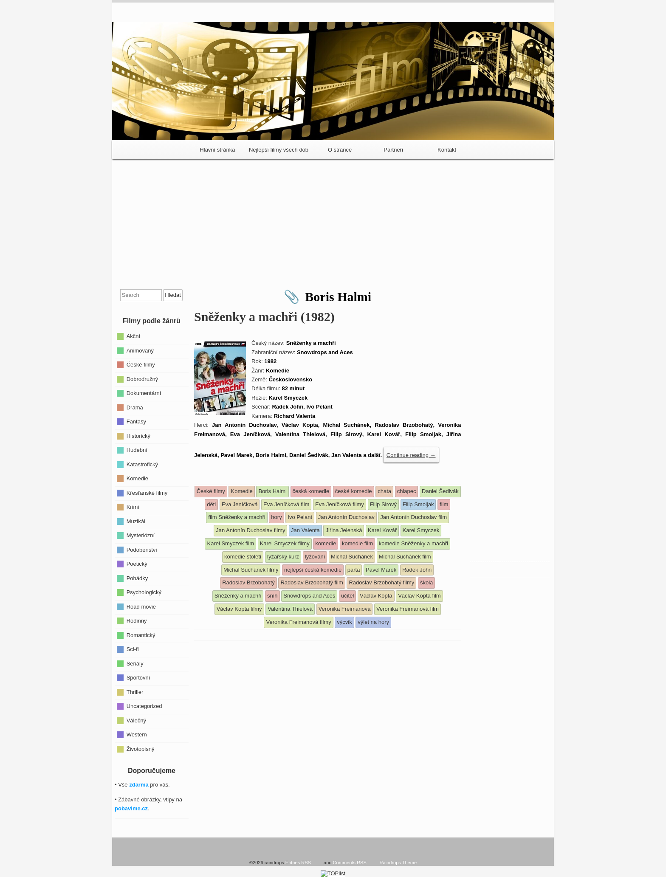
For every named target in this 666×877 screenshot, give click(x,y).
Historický (138, 435)
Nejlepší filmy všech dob (278, 150)
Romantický (141, 635)
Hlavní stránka (217, 150)
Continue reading (411, 455)
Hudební (137, 450)
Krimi (133, 507)
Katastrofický (142, 464)
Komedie (137, 478)
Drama (135, 407)
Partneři (393, 150)
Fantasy (136, 421)
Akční (134, 336)
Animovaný (140, 350)
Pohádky (137, 578)
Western (137, 734)
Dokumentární (144, 393)
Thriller (135, 691)
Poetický (137, 564)
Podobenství (142, 549)
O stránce (340, 150)
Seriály (135, 663)
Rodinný (137, 621)
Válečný (136, 720)
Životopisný (141, 748)
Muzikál (136, 521)
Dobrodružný (142, 378)
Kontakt (446, 150)
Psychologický (144, 592)
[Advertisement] (333, 220)
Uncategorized (144, 706)
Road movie (141, 606)
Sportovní (138, 677)
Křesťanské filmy (147, 492)
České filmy (141, 364)
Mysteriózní (141, 535)
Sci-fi (133, 649)
